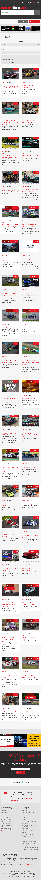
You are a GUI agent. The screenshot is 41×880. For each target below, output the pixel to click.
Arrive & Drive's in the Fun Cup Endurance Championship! (10, 469)
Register (37, 2)
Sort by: (20, 42)
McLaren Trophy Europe (29, 504)
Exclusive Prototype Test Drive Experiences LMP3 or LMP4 (30, 435)
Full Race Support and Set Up (10, 712)
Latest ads (23, 21)
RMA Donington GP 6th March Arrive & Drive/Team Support (30, 362)
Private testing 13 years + (9, 328)
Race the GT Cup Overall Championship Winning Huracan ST (9, 295)
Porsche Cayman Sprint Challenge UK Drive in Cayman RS (9, 604)
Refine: (3, 50)
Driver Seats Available (29, 467)
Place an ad (34, 21)
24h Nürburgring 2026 (28, 399)
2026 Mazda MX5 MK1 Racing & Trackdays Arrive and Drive (10, 122)
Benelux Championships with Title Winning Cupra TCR (9, 639)
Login (29, 2)
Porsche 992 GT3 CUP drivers (10, 190)
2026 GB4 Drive (26, 328)
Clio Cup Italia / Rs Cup (28, 293)
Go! (36, 12)
